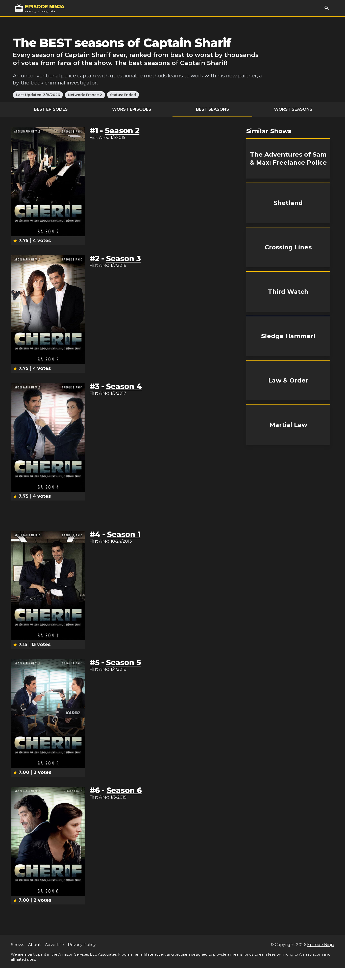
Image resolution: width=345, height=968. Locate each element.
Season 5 (123, 662)
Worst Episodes (131, 109)
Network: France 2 (85, 95)
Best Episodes (51, 109)
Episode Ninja (320, 944)
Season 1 (123, 534)
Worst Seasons (293, 109)
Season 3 (123, 258)
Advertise (54, 944)
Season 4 (124, 386)
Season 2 (122, 130)
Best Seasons (212, 109)
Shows (17, 944)
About (34, 944)
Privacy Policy (82, 944)
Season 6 (124, 790)
